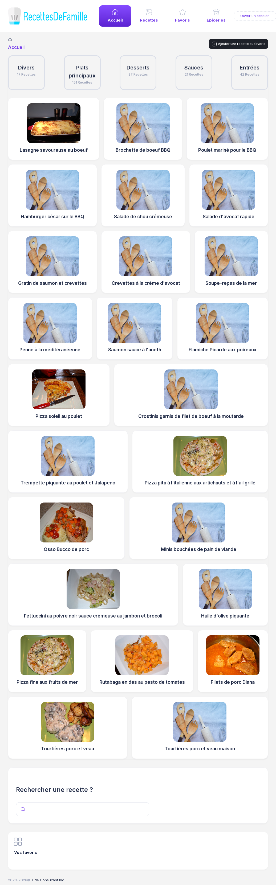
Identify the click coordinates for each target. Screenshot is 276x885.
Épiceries (216, 20)
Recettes (149, 20)
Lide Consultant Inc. (48, 880)
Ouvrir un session (255, 16)
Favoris (182, 20)
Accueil (115, 20)
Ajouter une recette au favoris (239, 44)
